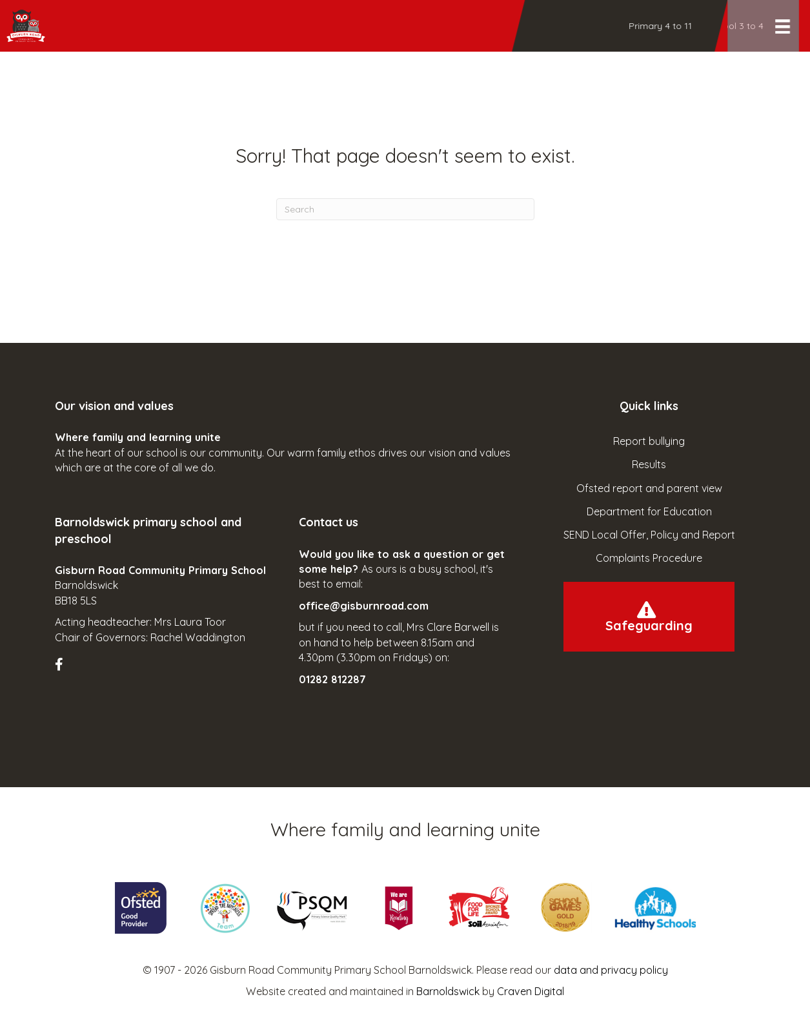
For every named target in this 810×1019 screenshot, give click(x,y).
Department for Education (649, 511)
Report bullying (649, 441)
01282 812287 (332, 679)
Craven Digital (530, 991)
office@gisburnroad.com (364, 605)
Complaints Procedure (649, 557)
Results (649, 464)
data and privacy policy (611, 969)
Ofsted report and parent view (649, 488)
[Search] (405, 209)
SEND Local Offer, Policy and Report (649, 534)
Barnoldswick (448, 991)
